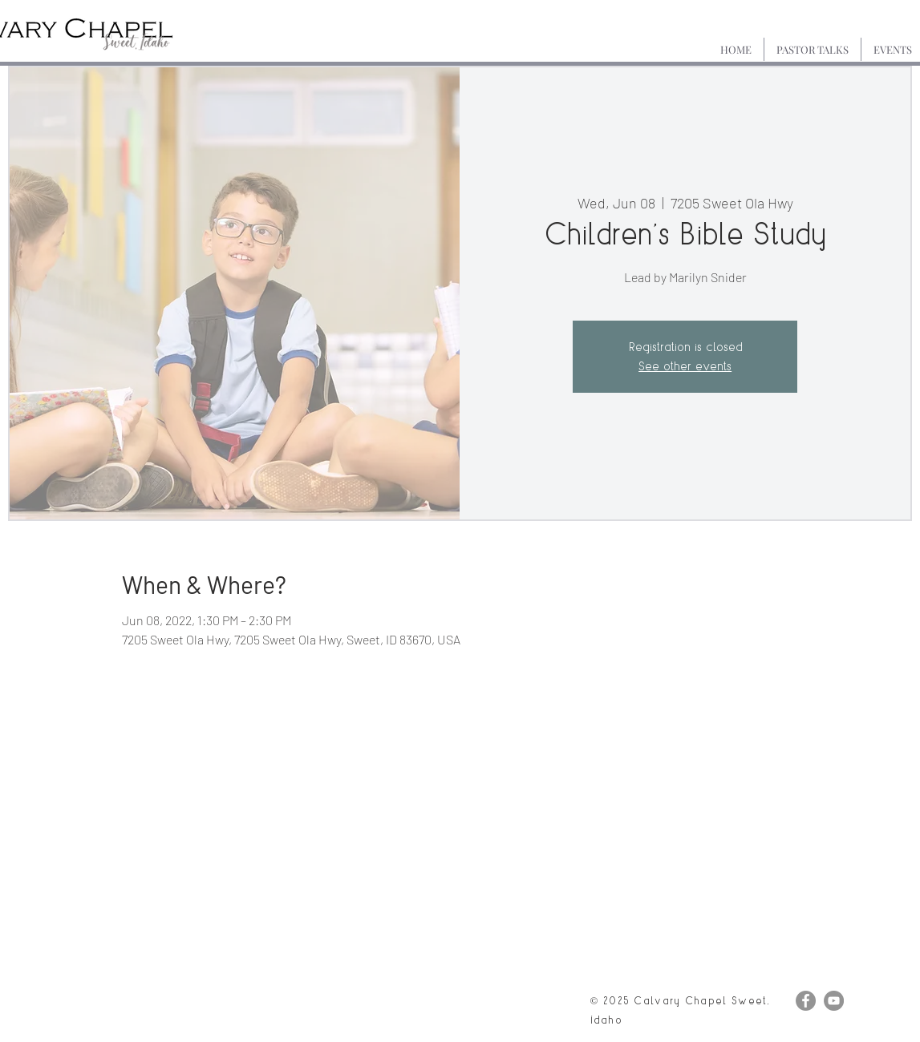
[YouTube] (834, 1001)
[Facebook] (806, 1001)
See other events (685, 366)
